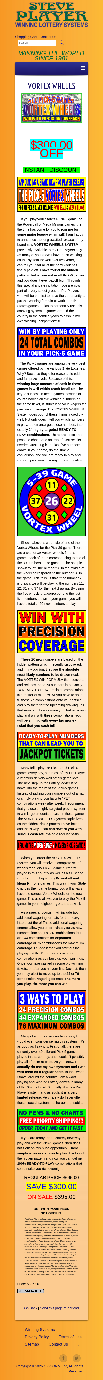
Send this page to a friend (59, 1308)
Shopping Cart (26, 37)
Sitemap (32, 1344)
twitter (77, 1358)
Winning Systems (40, 1330)
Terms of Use (70, 1337)
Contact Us (47, 37)
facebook (63, 1358)
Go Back (30, 1308)
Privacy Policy (37, 1337)
